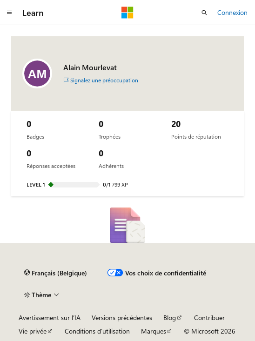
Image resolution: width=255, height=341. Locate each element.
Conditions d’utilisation (97, 331)
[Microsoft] (127, 13)
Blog (169, 317)
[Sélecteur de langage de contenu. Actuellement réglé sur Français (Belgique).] (56, 273)
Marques (153, 331)
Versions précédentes (122, 317)
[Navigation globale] (9, 12)
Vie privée (33, 331)
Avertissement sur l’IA (50, 317)
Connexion (232, 12)
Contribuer (209, 317)
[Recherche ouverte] (204, 12)
